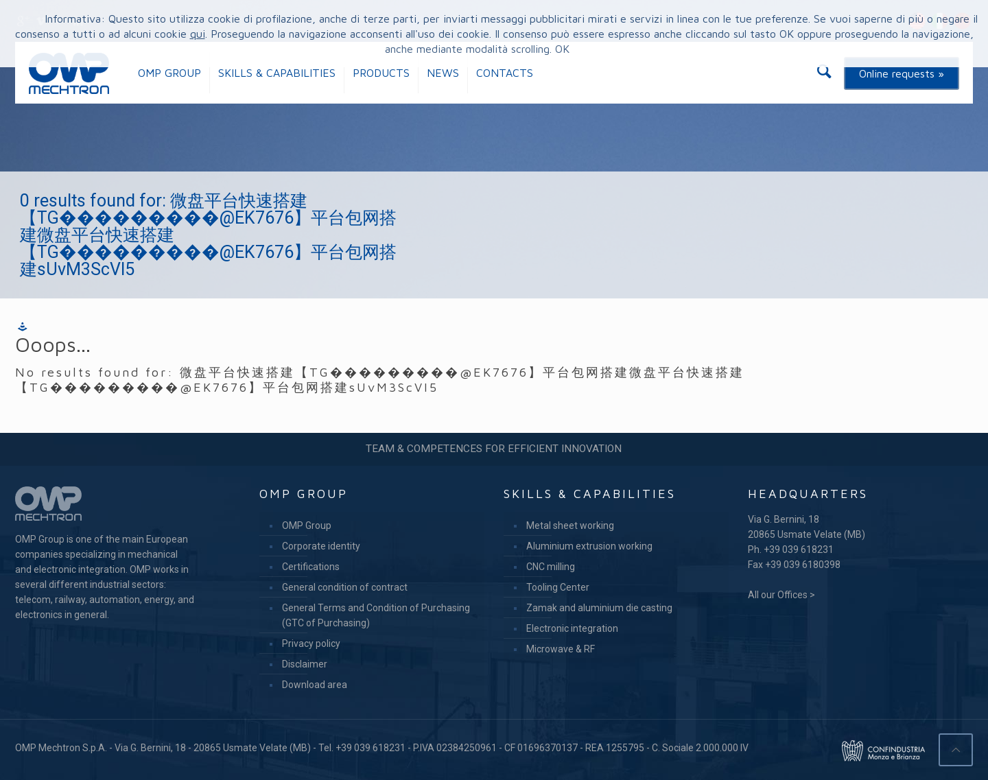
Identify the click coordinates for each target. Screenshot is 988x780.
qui (197, 33)
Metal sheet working (570, 525)
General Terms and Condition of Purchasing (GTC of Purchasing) (376, 615)
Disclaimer (304, 664)
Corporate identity (321, 546)
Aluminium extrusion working (589, 546)
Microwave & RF (560, 648)
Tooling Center (557, 587)
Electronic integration (572, 628)
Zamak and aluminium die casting (599, 607)
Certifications (311, 566)
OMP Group (306, 525)
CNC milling (550, 566)
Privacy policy (311, 643)
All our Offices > (781, 594)
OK (562, 49)
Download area (314, 684)
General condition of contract (345, 587)
